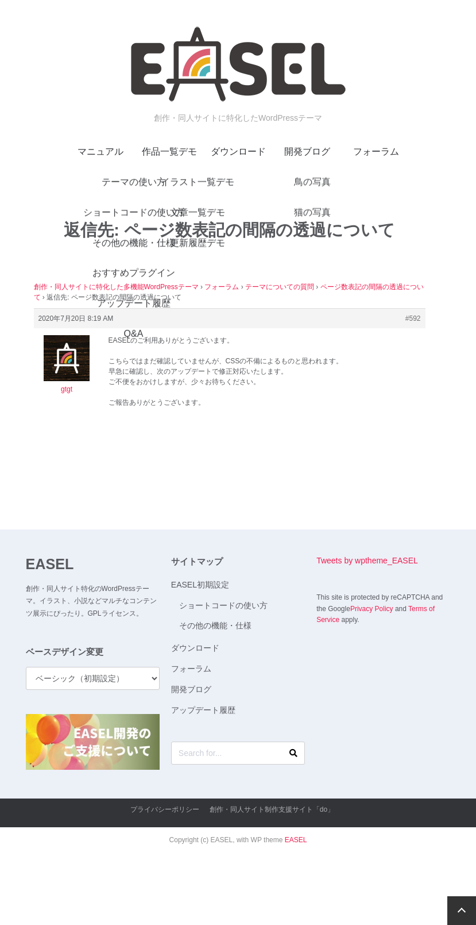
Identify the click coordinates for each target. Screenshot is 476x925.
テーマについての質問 (279, 287)
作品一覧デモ (169, 151)
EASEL (50, 564)
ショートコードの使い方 (223, 605)
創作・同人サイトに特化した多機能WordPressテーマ (116, 287)
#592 (413, 318)
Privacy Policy (371, 609)
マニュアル (100, 151)
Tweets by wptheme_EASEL (367, 560)
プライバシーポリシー (164, 809)
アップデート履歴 (203, 710)
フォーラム (376, 151)
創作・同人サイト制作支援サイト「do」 (272, 809)
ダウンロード (238, 151)
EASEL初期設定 (200, 584)
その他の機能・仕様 (215, 625)
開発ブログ (307, 151)
